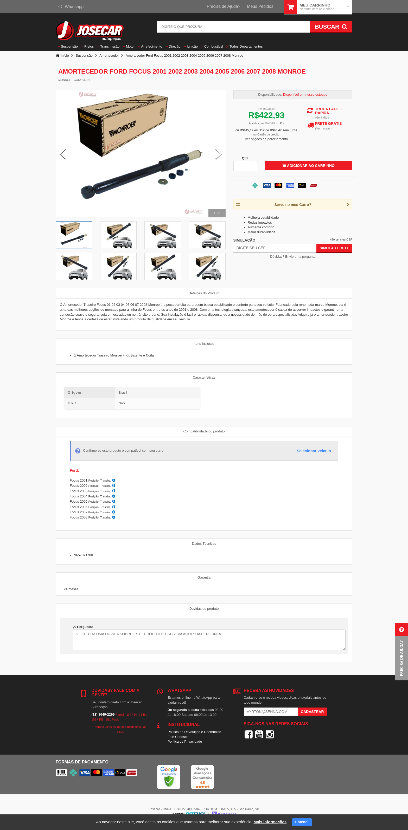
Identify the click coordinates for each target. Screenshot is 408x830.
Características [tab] (204, 377)
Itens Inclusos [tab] (204, 344)
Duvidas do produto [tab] (204, 609)
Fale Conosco (178, 737)
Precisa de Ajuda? (223, 6)
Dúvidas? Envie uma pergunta (292, 256)
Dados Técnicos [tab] (204, 544)
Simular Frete (334, 248)
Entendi (302, 822)
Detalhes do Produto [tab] (204, 293)
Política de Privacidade (185, 741)
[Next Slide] (219, 154)
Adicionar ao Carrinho (308, 166)
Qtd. (245, 158)
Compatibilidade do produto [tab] (204, 431)
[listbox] (245, 166)
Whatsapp (71, 6)
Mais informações (269, 822)
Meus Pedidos (260, 6)
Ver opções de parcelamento (266, 139)
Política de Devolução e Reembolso (194, 732)
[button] (401, 651)
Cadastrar (312, 712)
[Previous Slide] (63, 154)
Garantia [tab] (204, 577)
